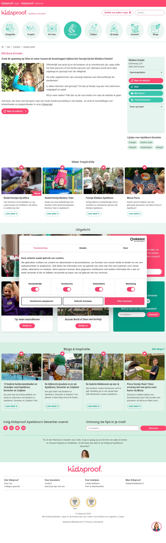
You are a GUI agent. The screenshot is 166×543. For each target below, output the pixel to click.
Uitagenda (47, 104)
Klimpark (132, 147)
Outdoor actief (146, 142)
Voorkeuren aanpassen (41, 301)
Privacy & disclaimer (94, 522)
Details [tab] (83, 248)
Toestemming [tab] (40, 248)
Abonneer (153, 314)
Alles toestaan (124, 301)
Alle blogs (158, 349)
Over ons (8, 483)
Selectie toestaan (83, 301)
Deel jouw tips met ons (55, 486)
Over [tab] (125, 248)
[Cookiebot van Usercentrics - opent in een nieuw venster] (132, 240)
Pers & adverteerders (94, 486)
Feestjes (132, 142)
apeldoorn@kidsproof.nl (73, 522)
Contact (48, 483)
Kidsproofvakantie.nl (135, 483)
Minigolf (159, 147)
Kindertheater (146, 147)
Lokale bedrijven (92, 483)
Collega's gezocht (12, 486)
